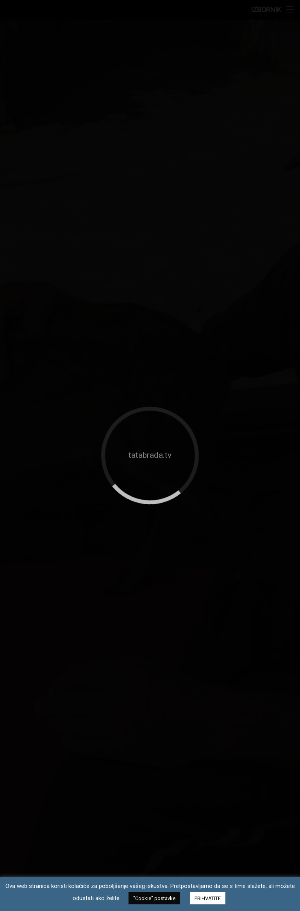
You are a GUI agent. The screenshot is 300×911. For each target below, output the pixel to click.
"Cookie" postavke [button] (154, 898)
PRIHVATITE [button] (208, 898)
